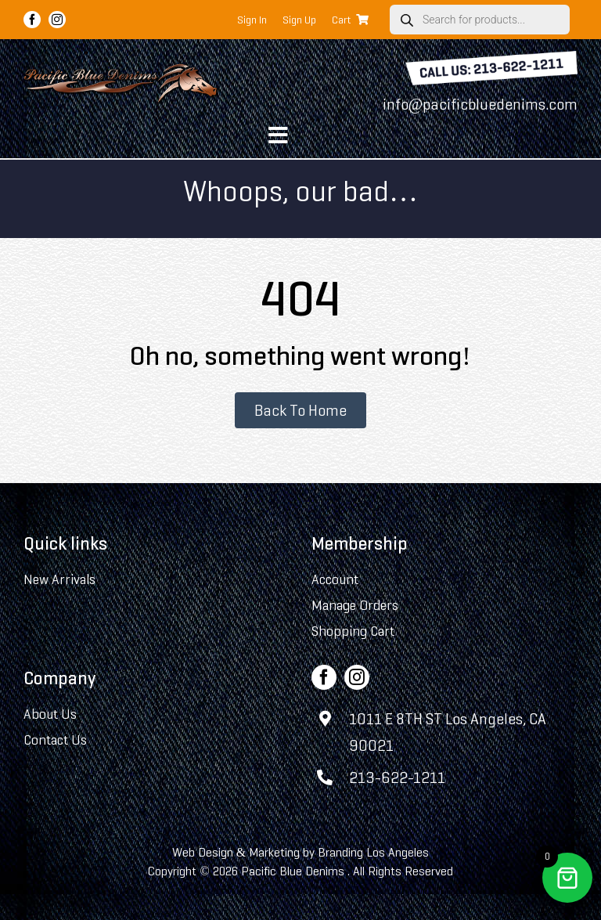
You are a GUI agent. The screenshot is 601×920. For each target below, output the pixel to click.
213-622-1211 (397, 777)
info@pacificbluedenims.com (480, 104)
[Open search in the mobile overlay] (480, 19)
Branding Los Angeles (373, 852)
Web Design (202, 852)
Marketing (274, 852)
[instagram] (57, 19)
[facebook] (32, 19)
